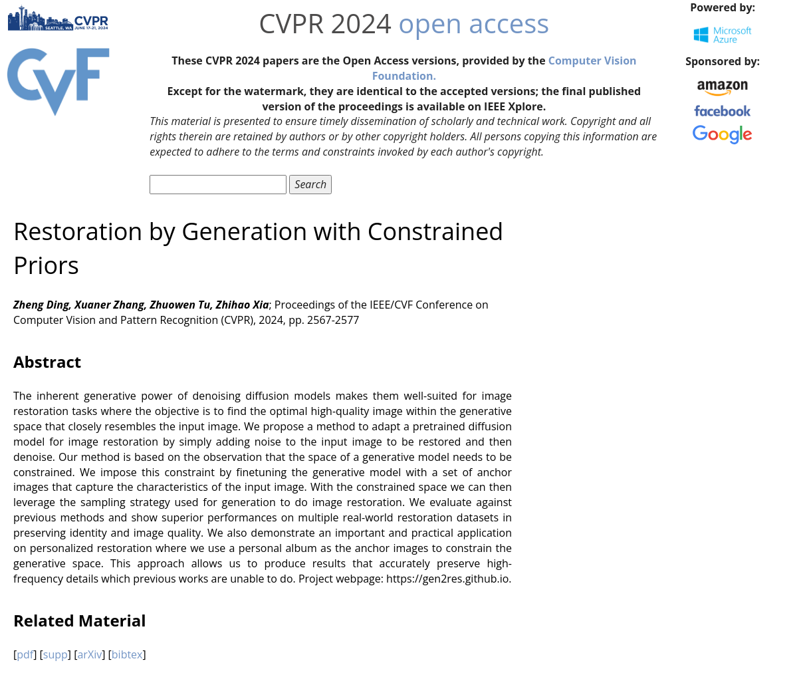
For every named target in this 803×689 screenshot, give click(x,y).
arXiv (89, 654)
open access (473, 23)
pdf (25, 654)
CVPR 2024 (325, 23)
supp (55, 654)
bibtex (127, 654)
